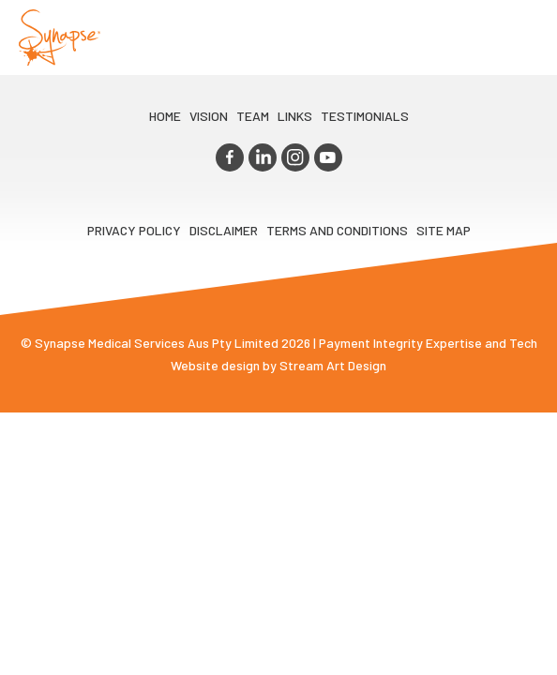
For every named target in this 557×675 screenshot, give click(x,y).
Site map (443, 230)
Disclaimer (223, 230)
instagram (295, 157)
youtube (328, 157)
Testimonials (365, 116)
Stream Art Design (332, 365)
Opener (520, 37)
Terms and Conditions (337, 230)
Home (165, 116)
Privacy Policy (134, 230)
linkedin (262, 157)
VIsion (208, 116)
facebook (230, 157)
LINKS (295, 116)
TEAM (252, 116)
